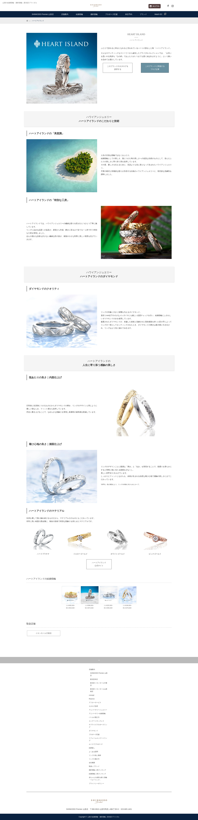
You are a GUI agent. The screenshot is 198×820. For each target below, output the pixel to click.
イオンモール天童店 (44, 633)
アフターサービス (95, 702)
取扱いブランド (94, 766)
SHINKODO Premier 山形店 (43, 14)
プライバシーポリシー (96, 783)
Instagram (172, 5)
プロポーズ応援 (111, 14)
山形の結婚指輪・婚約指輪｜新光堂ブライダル (103, 817)
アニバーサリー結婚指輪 (97, 713)
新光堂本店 (94, 679)
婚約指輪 (94, 14)
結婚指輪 (79, 14)
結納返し (92, 748)
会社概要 (92, 763)
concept (91, 695)
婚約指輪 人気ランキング (97, 770)
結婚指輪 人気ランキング (97, 774)
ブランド (143, 14)
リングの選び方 (94, 759)
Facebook (168, 5)
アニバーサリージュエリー (98, 710)
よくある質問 (93, 752)
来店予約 (154, 6)
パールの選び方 (94, 717)
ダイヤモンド (93, 731)
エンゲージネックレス (96, 721)
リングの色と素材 (95, 755)
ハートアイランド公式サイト (99, 564)
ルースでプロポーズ (96, 744)
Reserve (92, 699)
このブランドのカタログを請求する (117, 67)
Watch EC (160, 14)
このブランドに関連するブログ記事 (155, 67)
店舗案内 (64, 14)
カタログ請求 (93, 706)
